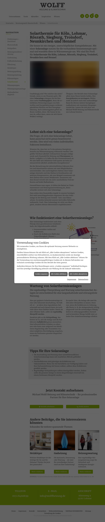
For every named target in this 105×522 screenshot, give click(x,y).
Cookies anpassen (41, 141)
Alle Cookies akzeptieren (78, 141)
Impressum (71, 146)
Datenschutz (83, 146)
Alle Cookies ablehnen (58, 141)
